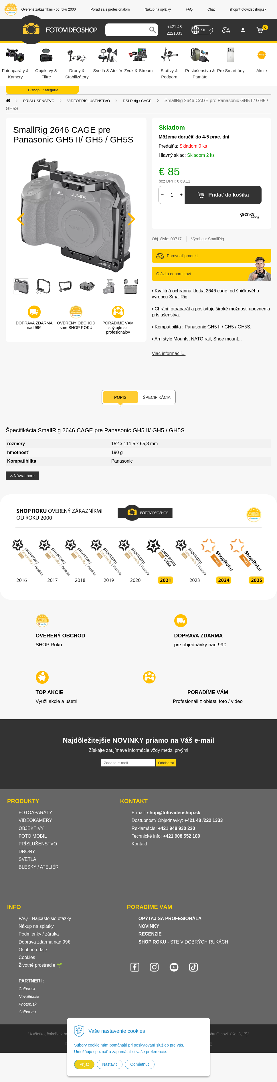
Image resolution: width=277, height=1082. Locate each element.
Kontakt (139, 843)
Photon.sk (27, 1004)
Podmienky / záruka (39, 934)
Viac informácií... (168, 353)
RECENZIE (150, 934)
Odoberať (166, 763)
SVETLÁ (28, 859)
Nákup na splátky (36, 926)
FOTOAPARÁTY (35, 812)
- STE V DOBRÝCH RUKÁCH (183, 942)
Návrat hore (22, 475)
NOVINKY (148, 926)
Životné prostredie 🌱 (40, 965)
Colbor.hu (27, 1012)
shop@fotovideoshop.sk (173, 812)
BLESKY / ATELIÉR (39, 867)
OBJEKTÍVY (31, 828)
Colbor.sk (27, 988)
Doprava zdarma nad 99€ (44, 942)
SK (203, 30)
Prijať (84, 1064)
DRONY (27, 851)
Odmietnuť (139, 1064)
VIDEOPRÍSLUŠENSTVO (88, 101)
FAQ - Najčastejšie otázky (45, 918)
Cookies (27, 957)
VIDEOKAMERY (35, 820)
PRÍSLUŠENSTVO (38, 101)
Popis (120, 397)
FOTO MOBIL (33, 836)
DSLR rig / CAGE (137, 101)
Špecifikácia (156, 397)
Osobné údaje (33, 949)
